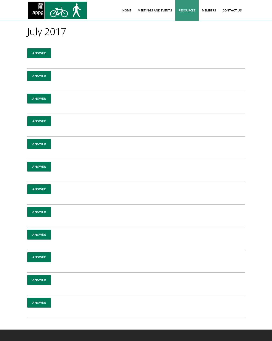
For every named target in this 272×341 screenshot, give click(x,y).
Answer (39, 53)
